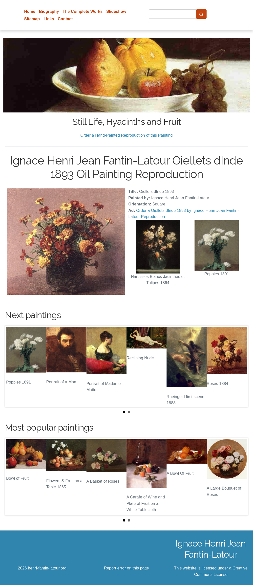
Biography (49, 11)
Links (48, 19)
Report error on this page (126, 568)
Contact (65, 19)
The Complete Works (83, 11)
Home (29, 11)
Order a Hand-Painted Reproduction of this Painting (126, 135)
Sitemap (32, 19)
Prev (13, 366)
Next (240, 366)
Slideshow (116, 11)
